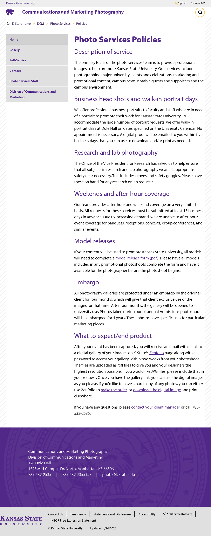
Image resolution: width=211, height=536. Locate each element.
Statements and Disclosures (112, 514)
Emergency (78, 514)
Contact (15, 71)
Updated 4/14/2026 (103, 528)
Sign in (182, 3)
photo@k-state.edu (118, 474)
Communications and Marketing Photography (73, 12)
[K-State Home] (10, 12)
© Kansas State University (65, 528)
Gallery (14, 50)
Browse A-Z (198, 3)
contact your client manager (155, 407)
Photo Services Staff (23, 81)
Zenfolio (156, 352)
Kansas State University (20, 3)
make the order (114, 389)
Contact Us (55, 514)
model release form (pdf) (136, 258)
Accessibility (147, 514)
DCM (40, 24)
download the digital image (157, 389)
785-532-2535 (39, 474)
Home (13, 39)
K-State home (19, 24)
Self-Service (17, 60)
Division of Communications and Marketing (32, 94)
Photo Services (60, 24)
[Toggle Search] (200, 12)
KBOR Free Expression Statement (74, 520)
